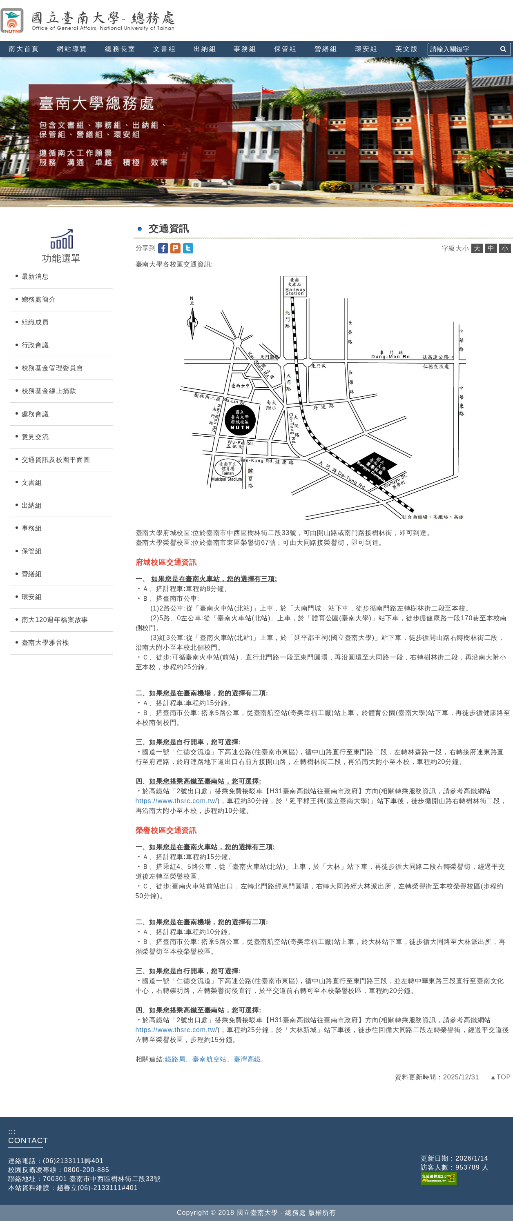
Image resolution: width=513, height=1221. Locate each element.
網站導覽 (72, 48)
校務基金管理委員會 (52, 367)
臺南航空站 (209, 1059)
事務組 (245, 48)
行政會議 (35, 345)
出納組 (205, 48)
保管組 (285, 48)
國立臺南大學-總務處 (104, 20)
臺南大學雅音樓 (46, 642)
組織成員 (35, 322)
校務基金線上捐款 (49, 390)
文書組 (164, 48)
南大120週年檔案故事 (55, 619)
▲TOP (500, 1077)
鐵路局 (175, 1059)
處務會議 (35, 414)
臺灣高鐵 (247, 1059)
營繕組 (326, 48)
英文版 (407, 48)
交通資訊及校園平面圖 (56, 459)
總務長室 (120, 48)
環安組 (366, 48)
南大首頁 (24, 48)
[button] (164, 247)
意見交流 (35, 436)
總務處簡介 (39, 299)
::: (3, 3)
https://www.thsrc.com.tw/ (177, 800)
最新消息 (35, 276)
